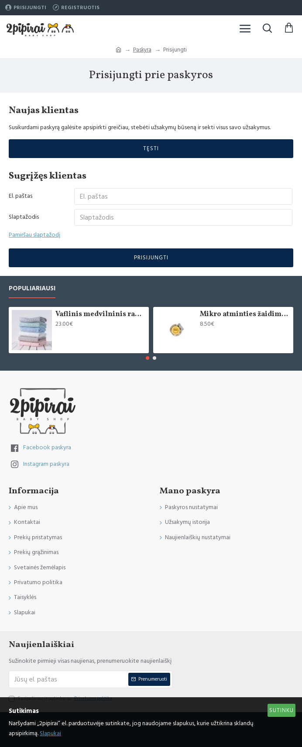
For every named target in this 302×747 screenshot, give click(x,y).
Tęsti (151, 148)
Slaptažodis (24, 217)
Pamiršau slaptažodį (34, 235)
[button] (147, 358)
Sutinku (281, 710)
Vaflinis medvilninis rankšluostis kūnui (100, 314)
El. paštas (20, 196)
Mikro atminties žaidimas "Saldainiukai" (245, 314)
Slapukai (50, 733)
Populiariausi (32, 289)
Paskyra (142, 50)
